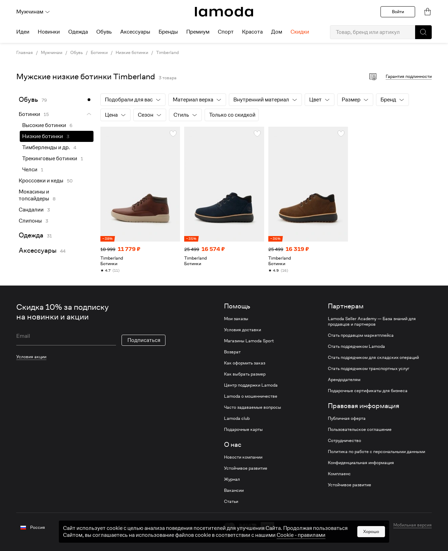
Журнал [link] (232, 479)
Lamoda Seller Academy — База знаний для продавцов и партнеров (372, 321)
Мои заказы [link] (236, 319)
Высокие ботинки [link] (44, 125)
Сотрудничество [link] (344, 440)
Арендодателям (344, 379)
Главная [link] (24, 52)
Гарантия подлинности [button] (409, 76)
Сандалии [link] (31, 209)
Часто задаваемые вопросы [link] (252, 407)
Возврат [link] (232, 352)
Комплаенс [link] (339, 474)
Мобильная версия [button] (412, 525)
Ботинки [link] (99, 52)
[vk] (124, 526)
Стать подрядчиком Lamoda (356, 346)
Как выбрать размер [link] (245, 374)
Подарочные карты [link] (243, 429)
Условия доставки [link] (242, 330)
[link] (224, 12)
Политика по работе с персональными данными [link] (376, 451)
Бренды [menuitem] (168, 31)
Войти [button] (398, 12)
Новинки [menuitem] (49, 31)
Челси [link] (29, 169)
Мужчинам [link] (51, 52)
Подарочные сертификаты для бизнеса (367, 391)
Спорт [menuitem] (226, 31)
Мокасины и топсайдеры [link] (34, 195)
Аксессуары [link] (37, 250)
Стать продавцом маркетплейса (361, 335)
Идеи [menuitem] (22, 31)
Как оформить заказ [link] (244, 363)
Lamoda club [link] (237, 418)
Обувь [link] (76, 52)
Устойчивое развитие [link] (245, 468)
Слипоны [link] (30, 220)
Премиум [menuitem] (197, 31)
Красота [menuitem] (252, 31)
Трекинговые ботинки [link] (49, 158)
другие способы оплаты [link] (269, 536)
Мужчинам (33, 11)
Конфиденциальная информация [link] (361, 463)
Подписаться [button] (143, 340)
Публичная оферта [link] (347, 418)
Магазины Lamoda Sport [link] (249, 341)
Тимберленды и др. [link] (46, 147)
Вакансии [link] (234, 490)
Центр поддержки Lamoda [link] (251, 385)
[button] (423, 32)
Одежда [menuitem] (78, 31)
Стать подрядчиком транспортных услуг (368, 368)
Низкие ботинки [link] (132, 52)
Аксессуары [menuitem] (135, 31)
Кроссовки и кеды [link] (41, 180)
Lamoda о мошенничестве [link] (250, 396)
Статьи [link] (231, 501)
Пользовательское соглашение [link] (360, 429)
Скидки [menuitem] (299, 31)
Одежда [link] (31, 235)
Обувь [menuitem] (104, 31)
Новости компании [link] (243, 457)
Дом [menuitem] (276, 31)
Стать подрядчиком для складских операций (373, 357)
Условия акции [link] (31, 357)
